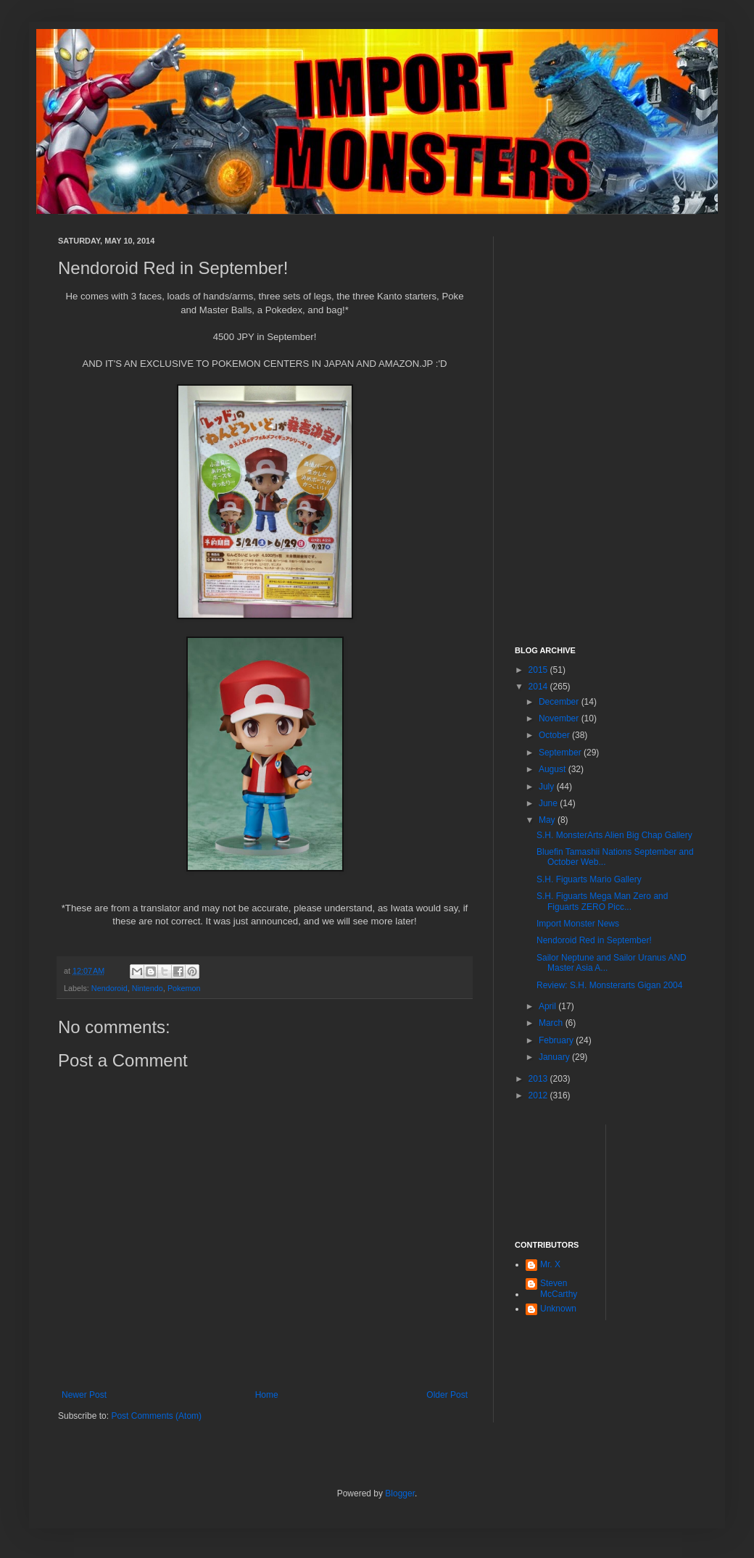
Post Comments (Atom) (156, 1416)
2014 (539, 686)
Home (266, 1395)
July (548, 787)
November (560, 718)
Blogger (400, 1493)
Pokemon (184, 988)
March (552, 1023)
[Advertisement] (605, 327)
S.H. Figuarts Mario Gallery (589, 879)
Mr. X (550, 1264)
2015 (539, 670)
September (561, 752)
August (553, 769)
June (549, 803)
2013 (539, 1079)
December (560, 702)
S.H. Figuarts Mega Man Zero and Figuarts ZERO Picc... (602, 901)
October (555, 735)
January (555, 1057)
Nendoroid (109, 988)
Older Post (447, 1395)
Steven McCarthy (558, 1288)
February (557, 1040)
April (548, 1006)
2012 (539, 1095)
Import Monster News (577, 924)
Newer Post (84, 1395)
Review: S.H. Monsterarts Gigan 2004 (609, 985)
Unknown (558, 1309)
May (548, 820)
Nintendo (147, 988)
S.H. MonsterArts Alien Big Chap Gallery (614, 835)
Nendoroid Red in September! (594, 940)
